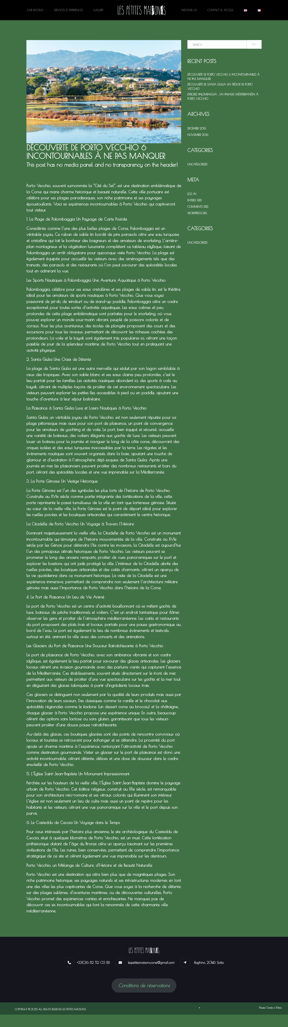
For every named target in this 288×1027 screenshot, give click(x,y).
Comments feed (197, 206)
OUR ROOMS (35, 10)
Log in (191, 194)
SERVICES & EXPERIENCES (68, 10)
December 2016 (196, 128)
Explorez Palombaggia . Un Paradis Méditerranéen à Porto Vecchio (222, 96)
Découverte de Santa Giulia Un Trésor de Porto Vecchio (220, 86)
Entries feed (194, 200)
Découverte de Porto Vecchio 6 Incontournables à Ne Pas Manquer (223, 77)
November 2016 (197, 135)
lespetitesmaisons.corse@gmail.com (151, 975)
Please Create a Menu (270, 1020)
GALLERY (98, 10)
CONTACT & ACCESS (220, 10)
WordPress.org (197, 213)
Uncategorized (197, 164)
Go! (254, 44)
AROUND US (189, 10)
